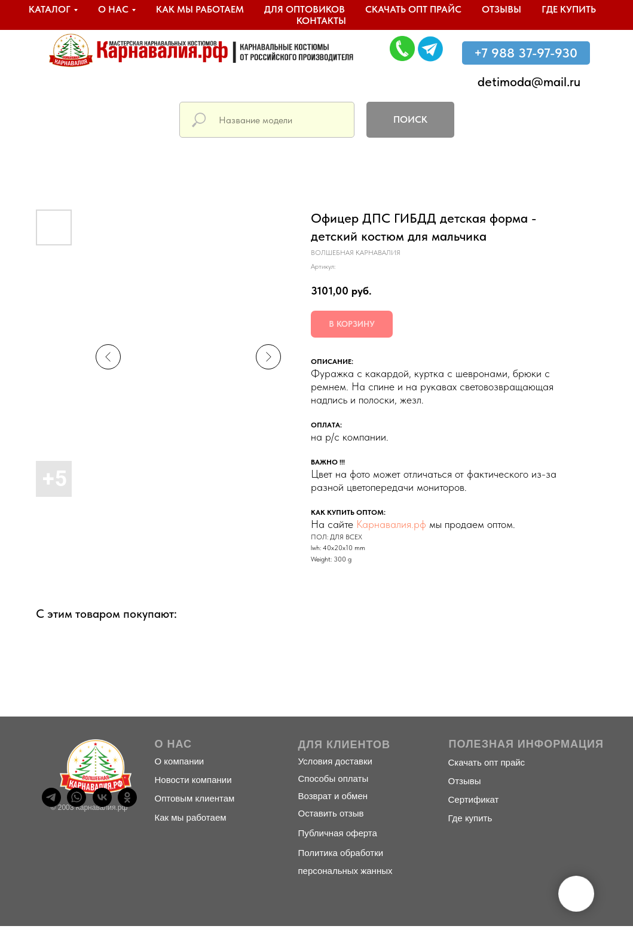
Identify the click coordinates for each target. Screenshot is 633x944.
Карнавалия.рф (391, 524)
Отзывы (501, 9)
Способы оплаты (333, 778)
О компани (177, 761)
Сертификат (473, 799)
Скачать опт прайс (413, 9)
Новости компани (191, 780)
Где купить (569, 9)
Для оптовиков (304, 9)
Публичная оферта (337, 833)
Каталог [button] (50, 9)
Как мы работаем (200, 9)
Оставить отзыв (331, 813)
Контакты (321, 20)
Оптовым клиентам (195, 798)
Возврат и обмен (333, 796)
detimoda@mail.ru (529, 81)
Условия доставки (335, 761)
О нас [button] (113, 9)
